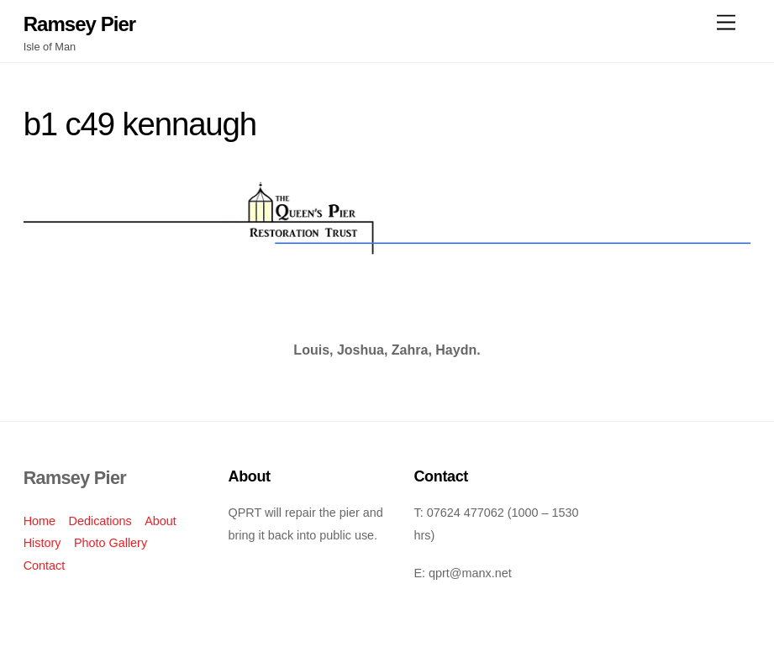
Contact (45, 565)
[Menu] (726, 23)
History (42, 543)
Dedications (100, 521)
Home (39, 521)
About (160, 521)
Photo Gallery (110, 543)
